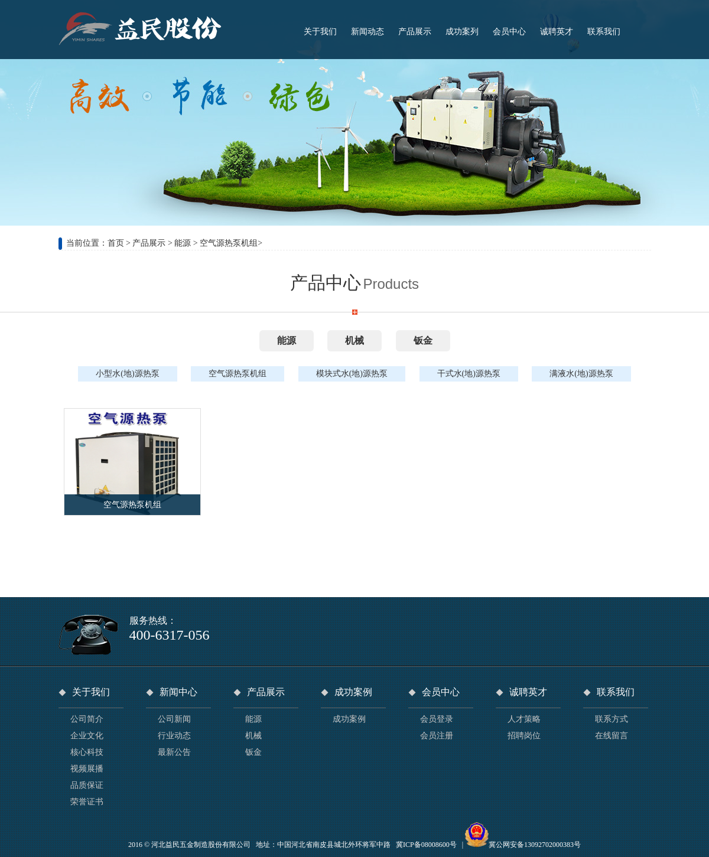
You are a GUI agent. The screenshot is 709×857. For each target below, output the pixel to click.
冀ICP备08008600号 (426, 844)
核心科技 (86, 752)
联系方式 (611, 719)
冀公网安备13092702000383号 (535, 844)
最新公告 (174, 752)
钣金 (423, 340)
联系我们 (616, 692)
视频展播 (86, 768)
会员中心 (441, 692)
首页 (116, 243)
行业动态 (174, 735)
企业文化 (86, 735)
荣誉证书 (86, 801)
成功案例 (353, 692)
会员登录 (436, 719)
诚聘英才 (528, 692)
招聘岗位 (524, 735)
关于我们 (91, 692)
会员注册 (436, 735)
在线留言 (611, 735)
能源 (182, 243)
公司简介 (86, 719)
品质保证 (86, 785)
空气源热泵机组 (229, 243)
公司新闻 (174, 719)
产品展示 (148, 243)
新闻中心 (178, 692)
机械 (354, 340)
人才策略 (524, 719)
